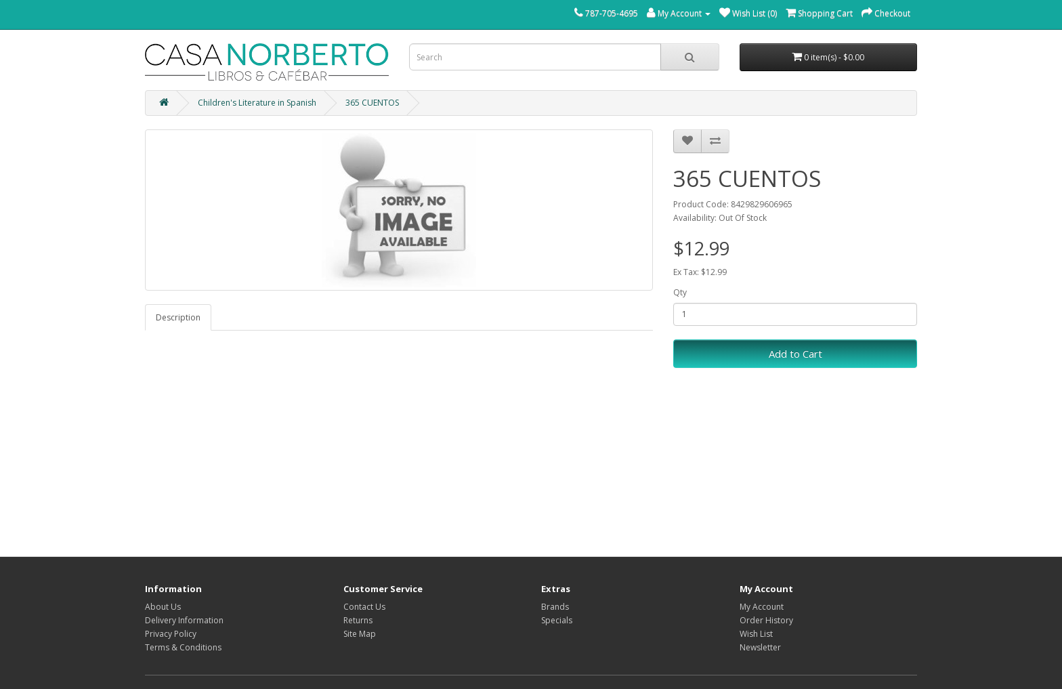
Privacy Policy (170, 634)
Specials (556, 620)
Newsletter (760, 647)
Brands (555, 606)
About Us (163, 606)
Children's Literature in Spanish (257, 102)
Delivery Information (184, 620)
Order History (766, 620)
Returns (358, 620)
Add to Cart (795, 353)
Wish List (756, 634)
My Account (762, 606)
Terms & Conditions (183, 647)
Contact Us (364, 606)
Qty (680, 292)
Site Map (359, 634)
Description (178, 317)
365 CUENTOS (372, 102)
